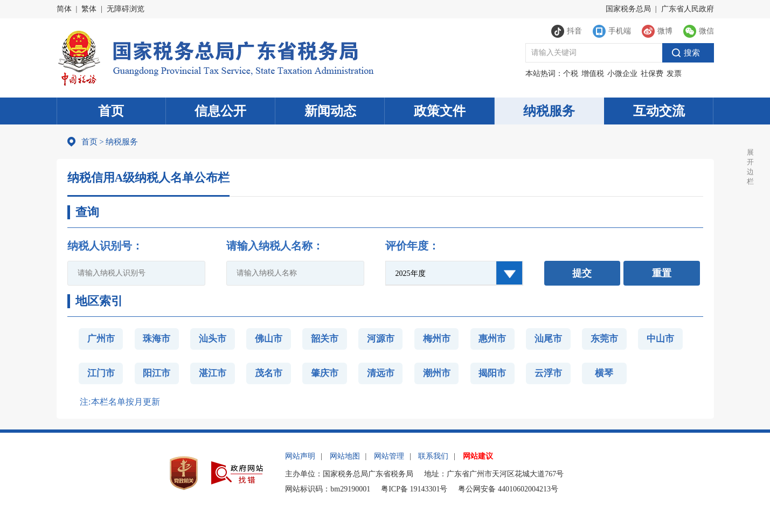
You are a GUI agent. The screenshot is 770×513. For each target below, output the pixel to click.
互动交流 (659, 111)
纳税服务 (549, 111)
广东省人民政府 (687, 9)
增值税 (592, 74)
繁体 (88, 9)
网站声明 (300, 456)
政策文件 (440, 111)
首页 (111, 111)
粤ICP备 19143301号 (414, 489)
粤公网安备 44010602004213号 (508, 489)
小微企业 (622, 74)
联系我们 (433, 456)
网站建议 (478, 456)
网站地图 (345, 456)
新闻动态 (330, 111)
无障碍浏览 (125, 9)
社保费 (652, 74)
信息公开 (220, 111)
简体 (64, 9)
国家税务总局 (628, 9)
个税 (570, 74)
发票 (674, 74)
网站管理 (389, 456)
